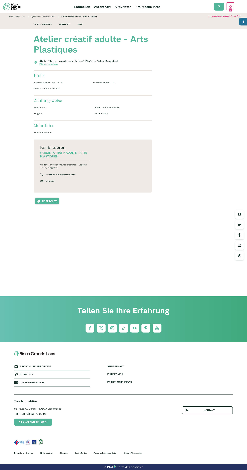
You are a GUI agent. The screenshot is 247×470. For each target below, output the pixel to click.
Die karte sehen (48, 64)
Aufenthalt (102, 7)
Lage (80, 24)
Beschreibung (43, 24)
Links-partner (46, 453)
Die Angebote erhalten (33, 422)
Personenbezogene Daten (105, 453)
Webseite (50, 181)
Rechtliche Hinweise (23, 453)
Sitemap (64, 453)
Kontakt (64, 24)
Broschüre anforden (35, 366)
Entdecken (82, 7)
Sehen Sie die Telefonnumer (60, 174)
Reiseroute (49, 201)
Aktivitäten (123, 7)
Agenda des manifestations (43, 16)
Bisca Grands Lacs (17, 16)
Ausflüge (26, 374)
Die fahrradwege (32, 382)
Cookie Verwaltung (133, 453)
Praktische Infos (148, 7)
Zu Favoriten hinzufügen (225, 16)
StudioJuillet (81, 453)
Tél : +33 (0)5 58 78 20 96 (30, 413)
